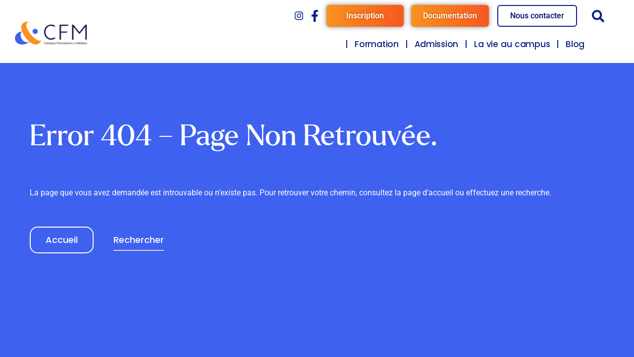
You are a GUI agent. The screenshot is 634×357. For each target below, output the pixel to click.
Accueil (62, 240)
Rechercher (138, 240)
